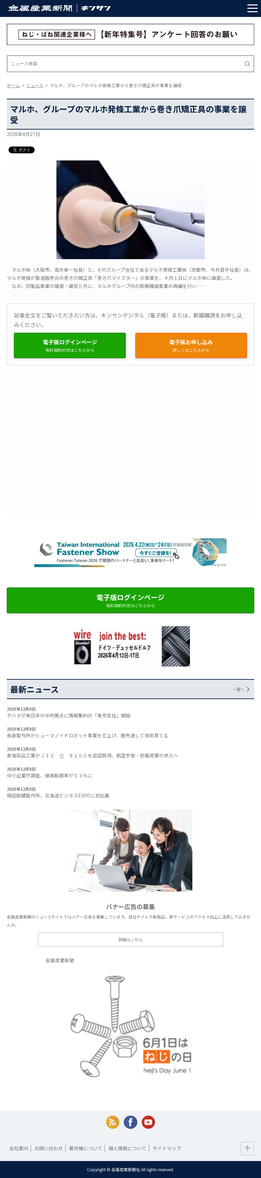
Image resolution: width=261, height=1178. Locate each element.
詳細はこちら (130, 939)
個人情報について (127, 1148)
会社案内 (18, 1148)
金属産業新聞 (60, 960)
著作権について (85, 1148)
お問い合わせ (48, 1148)
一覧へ (238, 689)
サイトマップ (167, 1148)
